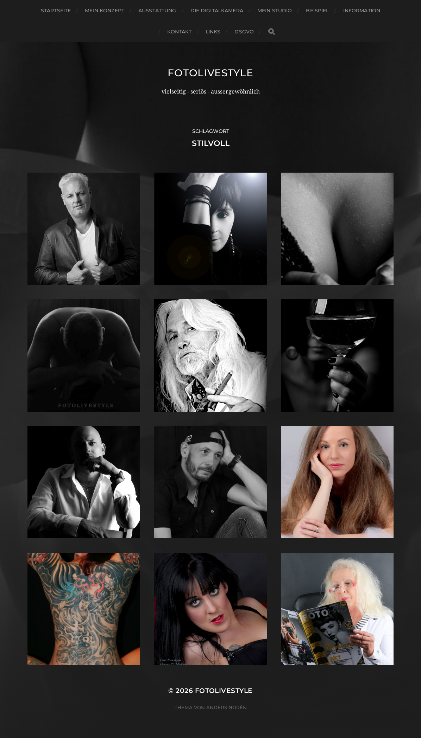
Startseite (56, 10)
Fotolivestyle (210, 73)
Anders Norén (226, 707)
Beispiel (317, 10)
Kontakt (179, 31)
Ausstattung (157, 10)
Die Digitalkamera (216, 10)
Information (362, 10)
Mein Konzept (104, 10)
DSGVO (244, 31)
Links (213, 31)
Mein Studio (274, 10)
